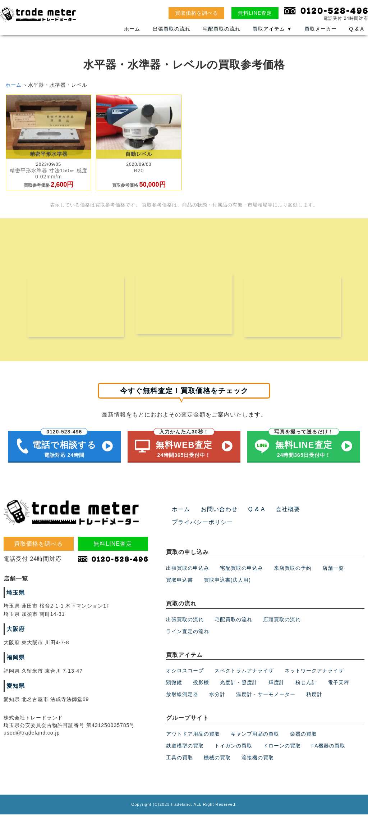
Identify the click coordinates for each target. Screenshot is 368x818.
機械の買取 (217, 761)
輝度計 (276, 686)
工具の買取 (179, 761)
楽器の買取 (303, 737)
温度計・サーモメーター (265, 698)
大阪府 (14, 633)
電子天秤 (338, 686)
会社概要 (278, 513)
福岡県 (14, 661)
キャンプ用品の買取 (255, 737)
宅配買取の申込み (241, 571)
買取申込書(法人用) (227, 583)
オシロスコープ (185, 674)
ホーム (132, 33)
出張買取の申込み (187, 571)
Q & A (356, 33)
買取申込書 (179, 583)
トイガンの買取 (233, 749)
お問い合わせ (215, 513)
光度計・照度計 (239, 686)
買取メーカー (320, 33)
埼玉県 (14, 596)
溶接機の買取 (258, 761)
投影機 (201, 686)
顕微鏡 (174, 686)
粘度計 (314, 698)
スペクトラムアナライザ (244, 674)
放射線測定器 (182, 698)
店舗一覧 (333, 571)
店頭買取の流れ (282, 623)
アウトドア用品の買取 (193, 737)
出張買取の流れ (171, 33)
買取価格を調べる (196, 13)
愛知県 (14, 689)
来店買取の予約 (293, 571)
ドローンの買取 (282, 749)
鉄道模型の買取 (185, 749)
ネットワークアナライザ (314, 674)
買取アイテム (272, 33)
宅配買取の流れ (221, 33)
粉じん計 (306, 686)
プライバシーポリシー (199, 526)
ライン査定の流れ (187, 635)
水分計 (217, 698)
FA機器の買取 (328, 749)
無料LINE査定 (255, 13)
